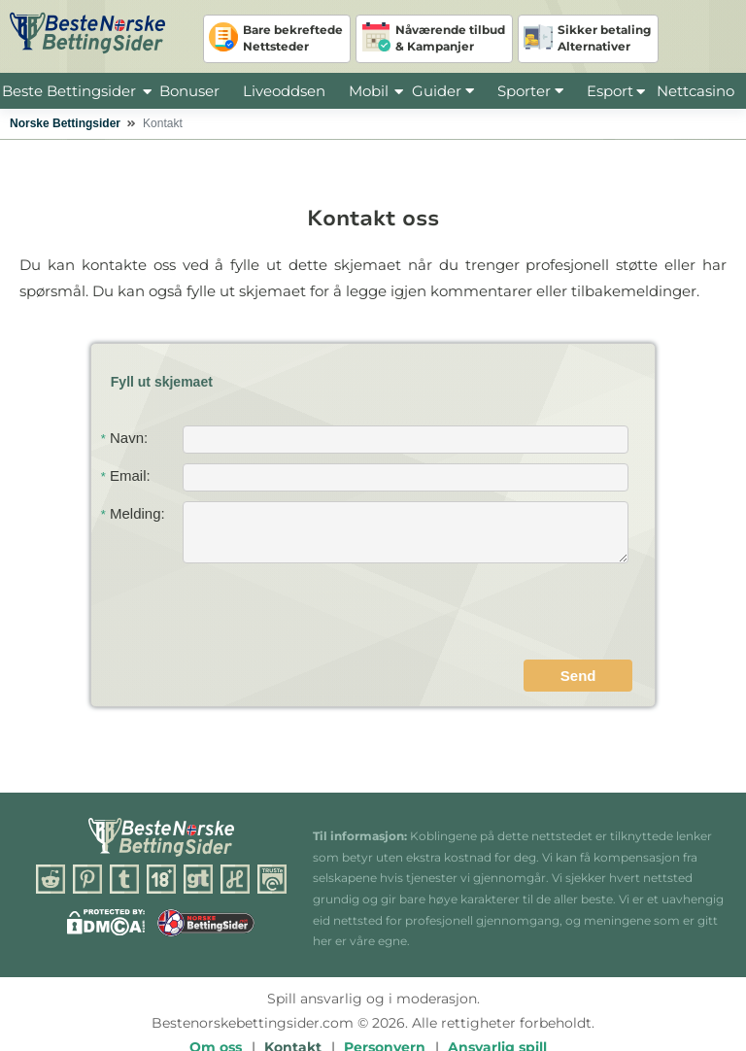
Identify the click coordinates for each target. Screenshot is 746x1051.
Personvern (384, 1002)
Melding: (133, 513)
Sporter (530, 91)
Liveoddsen (284, 91)
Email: (126, 475)
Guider (443, 91)
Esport (610, 91)
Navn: (124, 437)
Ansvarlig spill (497, 1002)
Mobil (369, 91)
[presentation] (484, 614)
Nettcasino (695, 91)
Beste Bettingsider (69, 91)
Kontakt (293, 1002)
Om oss (215, 1002)
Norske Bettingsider (65, 123)
